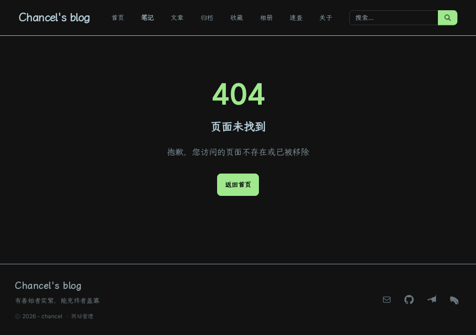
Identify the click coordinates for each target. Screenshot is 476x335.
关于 (325, 17)
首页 (117, 17)
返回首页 (238, 184)
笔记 (147, 17)
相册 (266, 17)
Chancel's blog (54, 17)
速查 (296, 17)
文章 (177, 17)
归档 (206, 17)
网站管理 (82, 316)
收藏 (236, 17)
